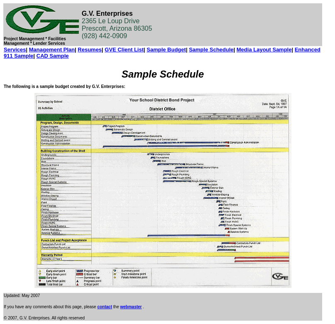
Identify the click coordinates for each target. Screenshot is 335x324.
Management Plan (52, 49)
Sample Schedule (211, 49)
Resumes (90, 49)
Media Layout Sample (264, 49)
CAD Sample (52, 56)
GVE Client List (124, 49)
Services (15, 49)
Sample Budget (166, 49)
